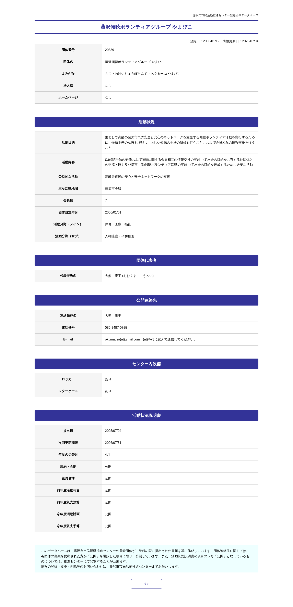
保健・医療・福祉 (118, 224)
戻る (146, 584)
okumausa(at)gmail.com (122, 339)
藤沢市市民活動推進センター (130, 566)
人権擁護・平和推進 (119, 236)
